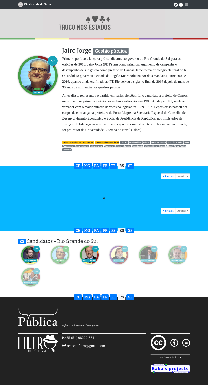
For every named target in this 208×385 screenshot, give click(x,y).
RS (121, 166)
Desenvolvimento (81, 146)
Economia (67, 150)
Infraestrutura (96, 146)
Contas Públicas (165, 146)
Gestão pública (135, 142)
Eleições (124, 142)
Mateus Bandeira (148, 260)
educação (126, 146)
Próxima (168, 176)
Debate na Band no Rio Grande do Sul (78, 142)
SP (130, 166)
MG (87, 166)
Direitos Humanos (158, 142)
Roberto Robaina (30, 283)
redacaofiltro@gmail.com (86, 346)
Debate (118, 146)
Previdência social (175, 142)
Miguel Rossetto (177, 260)
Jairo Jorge (59, 260)
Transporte (108, 146)
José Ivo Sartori (89, 260)
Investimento (137, 146)
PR (105, 166)
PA (96, 166)
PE (113, 166)
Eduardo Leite (30, 260)
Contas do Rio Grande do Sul (107, 142)
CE (78, 166)
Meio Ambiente (151, 146)
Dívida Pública (180, 146)
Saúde (186, 142)
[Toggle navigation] (187, 4)
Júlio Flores (118, 260)
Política (146, 142)
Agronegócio (68, 146)
